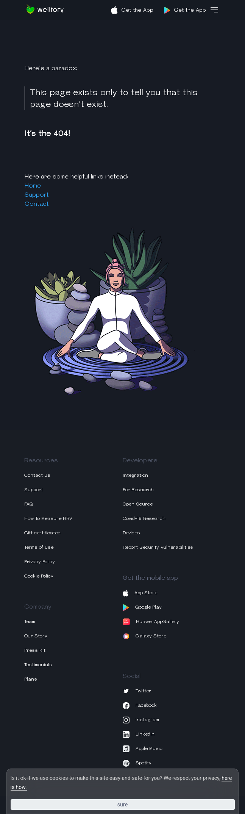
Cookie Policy (38, 576)
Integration (135, 475)
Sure (122, 804)
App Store (140, 593)
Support (37, 195)
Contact (37, 204)
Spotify (137, 763)
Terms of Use (38, 547)
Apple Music (142, 748)
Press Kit (34, 650)
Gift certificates (42, 532)
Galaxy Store (145, 636)
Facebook (140, 705)
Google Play (142, 607)
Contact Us (37, 475)
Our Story (35, 636)
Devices (131, 532)
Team (29, 621)
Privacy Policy (39, 561)
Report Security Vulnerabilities (158, 547)
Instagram (141, 720)
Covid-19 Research (144, 518)
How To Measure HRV (48, 518)
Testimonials (38, 664)
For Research (138, 489)
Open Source (138, 504)
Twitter (137, 691)
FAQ (28, 504)
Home (33, 185)
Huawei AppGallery (151, 621)
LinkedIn (138, 734)
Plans (30, 679)
